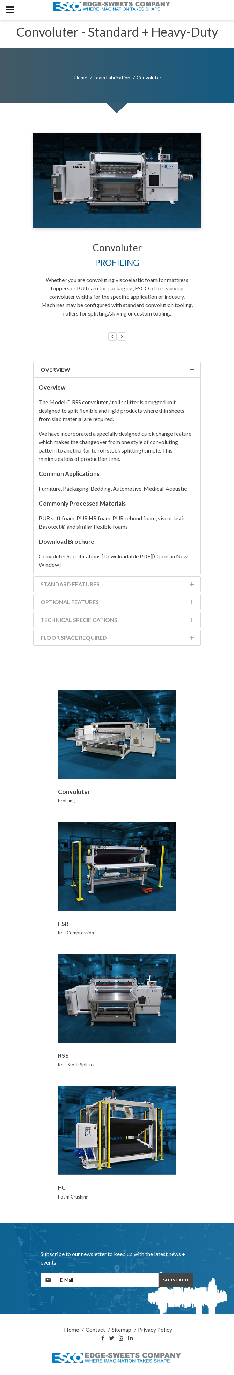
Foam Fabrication (112, 77)
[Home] (117, 1358)
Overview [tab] (118, 370)
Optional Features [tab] (118, 603)
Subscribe (176, 1279)
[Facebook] (102, 1338)
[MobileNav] (9, 9)
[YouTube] (121, 1338)
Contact (95, 1329)
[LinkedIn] (130, 1338)
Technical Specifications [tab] (118, 621)
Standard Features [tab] (118, 585)
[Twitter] (111, 1338)
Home (80, 77)
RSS (63, 1055)
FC (62, 1187)
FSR (63, 923)
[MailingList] (107, 1280)
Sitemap (121, 1329)
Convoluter (74, 791)
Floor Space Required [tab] (118, 638)
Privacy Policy (155, 1329)
